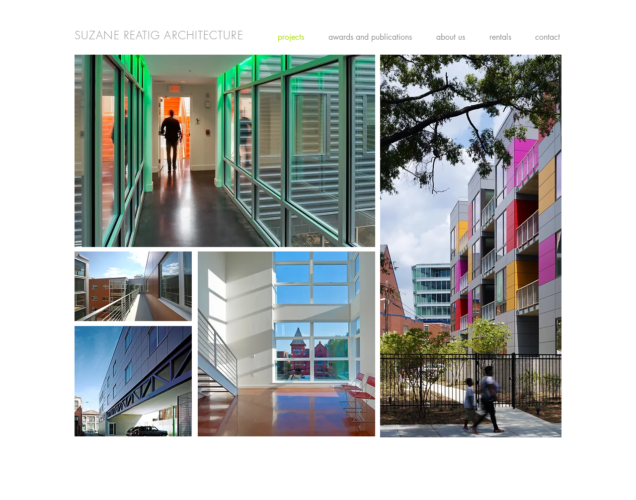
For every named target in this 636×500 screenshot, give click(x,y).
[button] (225, 151)
